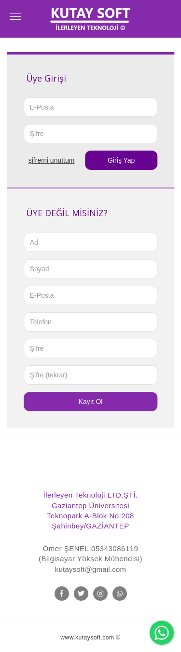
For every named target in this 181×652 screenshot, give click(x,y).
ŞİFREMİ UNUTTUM (51, 160)
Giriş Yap (121, 160)
